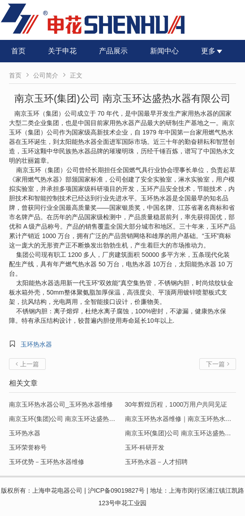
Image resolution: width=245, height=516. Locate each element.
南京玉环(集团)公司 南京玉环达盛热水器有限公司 (77, 418)
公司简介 (45, 75)
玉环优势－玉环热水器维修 (46, 461)
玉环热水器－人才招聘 (156, 461)
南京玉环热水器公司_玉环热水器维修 (61, 404)
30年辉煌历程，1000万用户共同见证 (176, 404)
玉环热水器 (36, 344)
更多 (211, 51)
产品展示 (113, 51)
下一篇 (217, 364)
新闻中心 (164, 51)
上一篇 (27, 364)
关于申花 (62, 51)
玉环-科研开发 (145, 447)
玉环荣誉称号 (28, 447)
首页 (18, 51)
